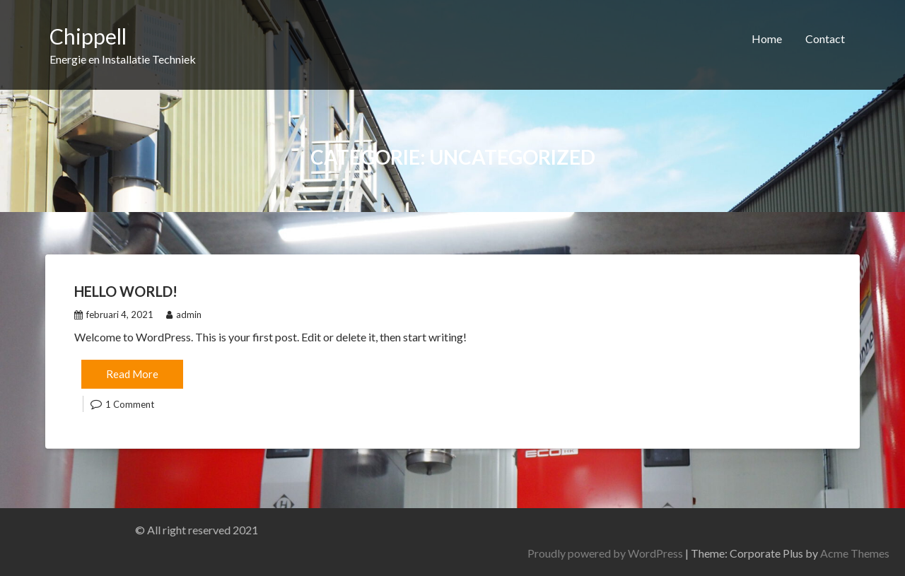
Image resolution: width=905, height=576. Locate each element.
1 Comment (129, 404)
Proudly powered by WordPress (715, 553)
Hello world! (125, 291)
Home (767, 38)
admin (184, 314)
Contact (825, 38)
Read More (132, 374)
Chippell (88, 36)
